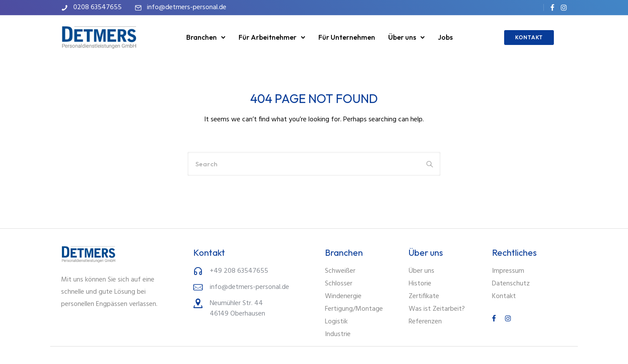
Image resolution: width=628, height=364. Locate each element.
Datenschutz (511, 283)
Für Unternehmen (346, 37)
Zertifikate (424, 296)
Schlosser (338, 283)
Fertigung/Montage (354, 309)
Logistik (336, 321)
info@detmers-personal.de (186, 7)
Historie (420, 283)
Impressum (508, 271)
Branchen (201, 37)
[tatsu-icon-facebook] (552, 7)
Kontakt (504, 296)
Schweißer (340, 271)
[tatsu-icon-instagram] (564, 7)
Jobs (445, 37)
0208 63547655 (97, 7)
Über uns (402, 37)
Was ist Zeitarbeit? (437, 309)
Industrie (338, 334)
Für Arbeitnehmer (268, 37)
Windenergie (343, 296)
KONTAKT (529, 37)
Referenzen (425, 321)
